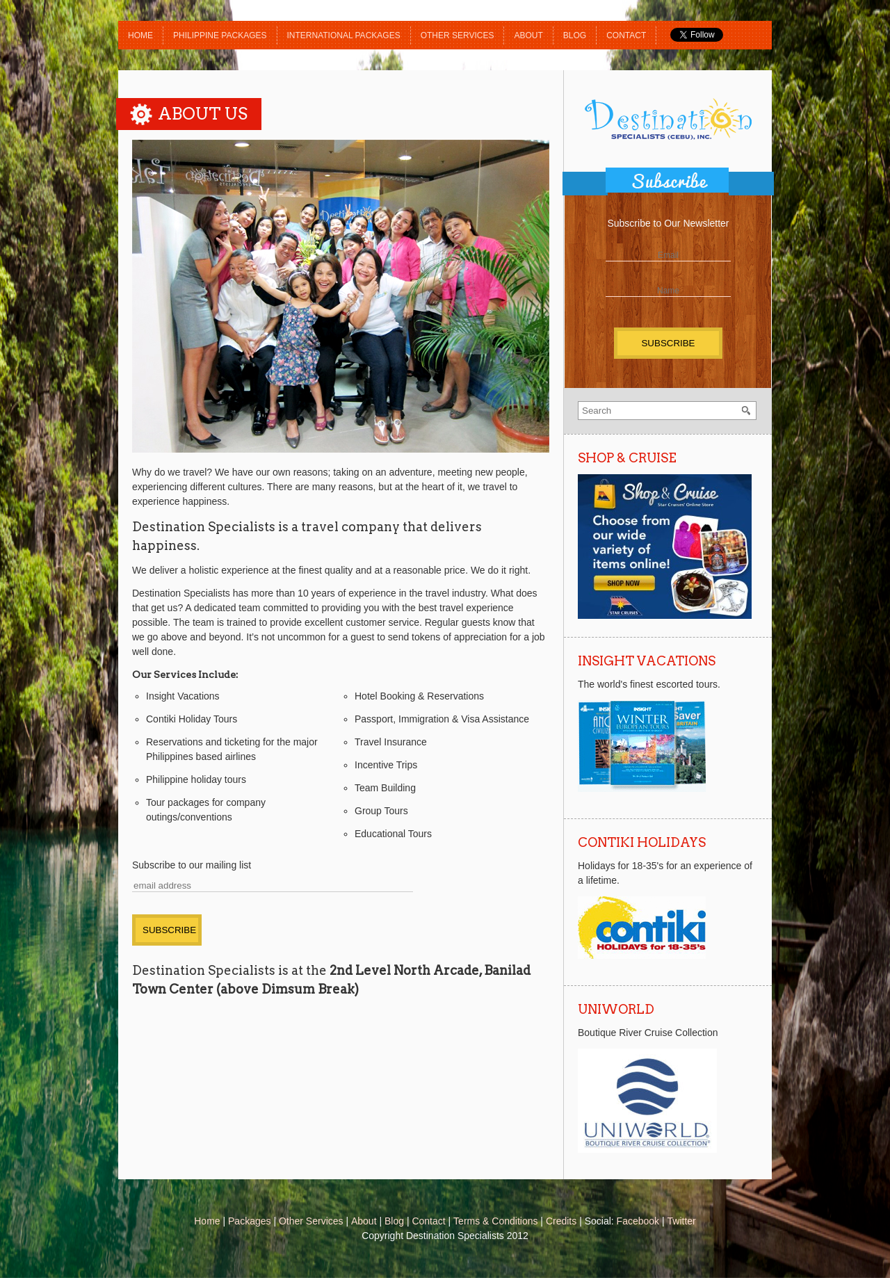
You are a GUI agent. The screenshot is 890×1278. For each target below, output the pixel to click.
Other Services (457, 35)
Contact (626, 35)
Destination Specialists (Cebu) (668, 119)
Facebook (638, 1221)
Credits (561, 1221)
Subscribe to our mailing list (191, 865)
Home (140, 35)
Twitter (682, 1221)
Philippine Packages (220, 35)
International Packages (343, 35)
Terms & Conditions (495, 1221)
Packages (249, 1221)
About (528, 35)
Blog (574, 35)
